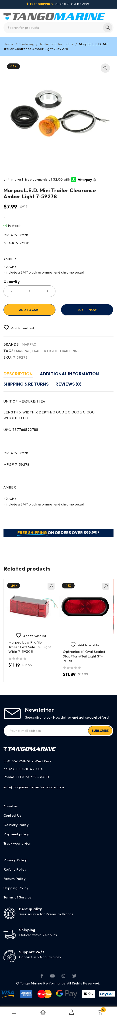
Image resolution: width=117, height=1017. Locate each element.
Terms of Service (17, 897)
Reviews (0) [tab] (68, 384)
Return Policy (14, 878)
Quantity (11, 282)
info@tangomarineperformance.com (33, 787)
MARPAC (29, 344)
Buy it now (87, 310)
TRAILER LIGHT (45, 351)
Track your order (17, 843)
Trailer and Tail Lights (56, 44)
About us (10, 806)
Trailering (26, 44)
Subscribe (100, 731)
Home (8, 44)
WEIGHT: (15, 418)
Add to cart (29, 310)
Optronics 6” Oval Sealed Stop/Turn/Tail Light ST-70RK (84, 656)
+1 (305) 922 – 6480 (32, 777)
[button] (105, 68)
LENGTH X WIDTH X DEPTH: (49, 412)
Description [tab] (18, 373)
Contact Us (12, 815)
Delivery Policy (16, 824)
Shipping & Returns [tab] (25, 384)
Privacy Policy (15, 860)
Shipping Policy (15, 888)
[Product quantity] (29, 291)
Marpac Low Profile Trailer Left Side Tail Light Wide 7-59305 (29, 647)
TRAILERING (69, 351)
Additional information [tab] (69, 373)
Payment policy (16, 834)
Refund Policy (14, 869)
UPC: (20, 429)
